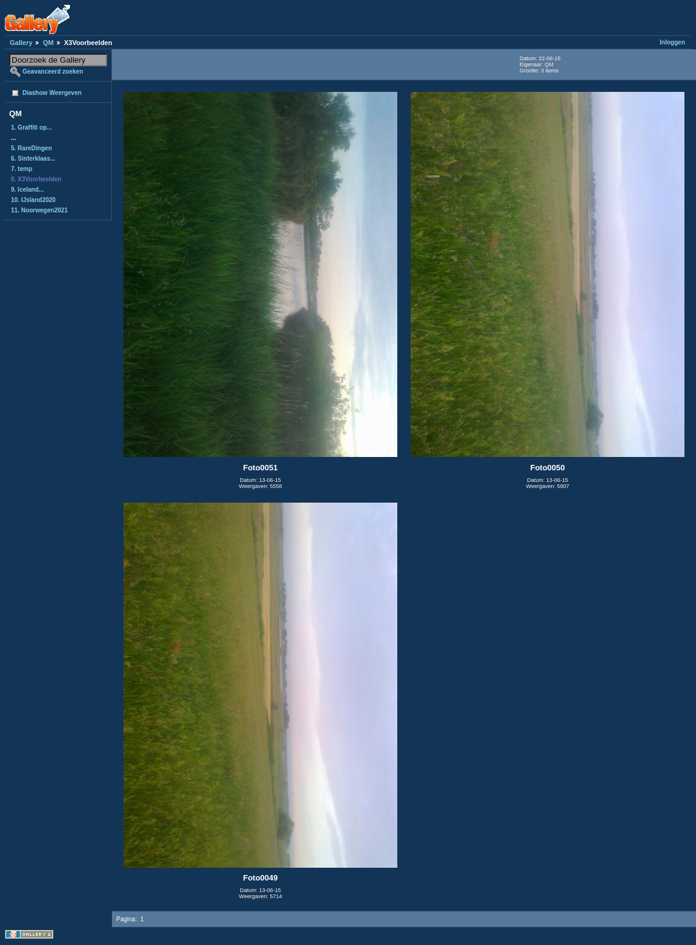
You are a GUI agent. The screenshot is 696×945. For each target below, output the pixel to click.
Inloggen (672, 42)
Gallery (21, 42)
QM (48, 42)
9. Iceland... (27, 189)
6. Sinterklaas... (33, 158)
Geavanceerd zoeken (53, 71)
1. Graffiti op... (31, 127)
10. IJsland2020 (33, 200)
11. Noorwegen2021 (39, 210)
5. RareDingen (31, 148)
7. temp (21, 169)
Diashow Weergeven (52, 92)
